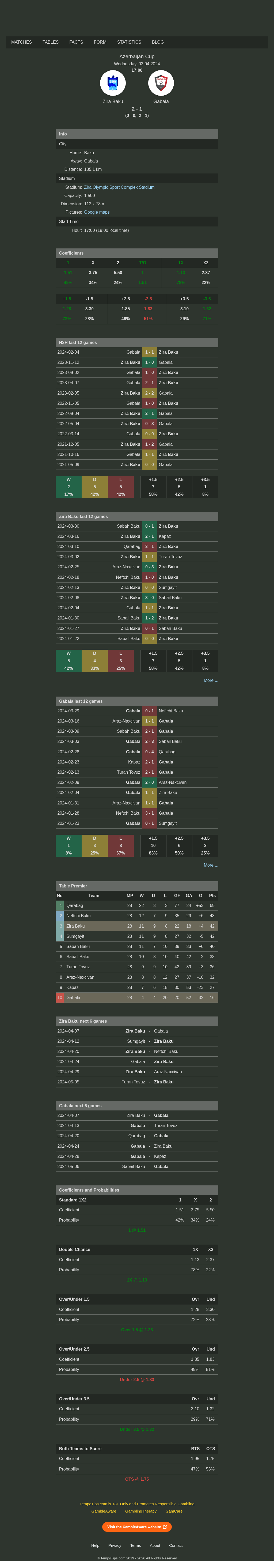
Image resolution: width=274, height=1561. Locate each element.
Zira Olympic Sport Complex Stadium (119, 187)
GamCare (174, 1511)
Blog (158, 42)
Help (95, 1545)
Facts (76, 42)
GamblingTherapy (141, 1511)
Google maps (97, 212)
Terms (135, 1545)
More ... (211, 680)
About (155, 1545)
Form (100, 42)
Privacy (114, 1545)
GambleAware (104, 1511)
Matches (21, 42)
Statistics (129, 42)
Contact (176, 1545)
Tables (51, 42)
